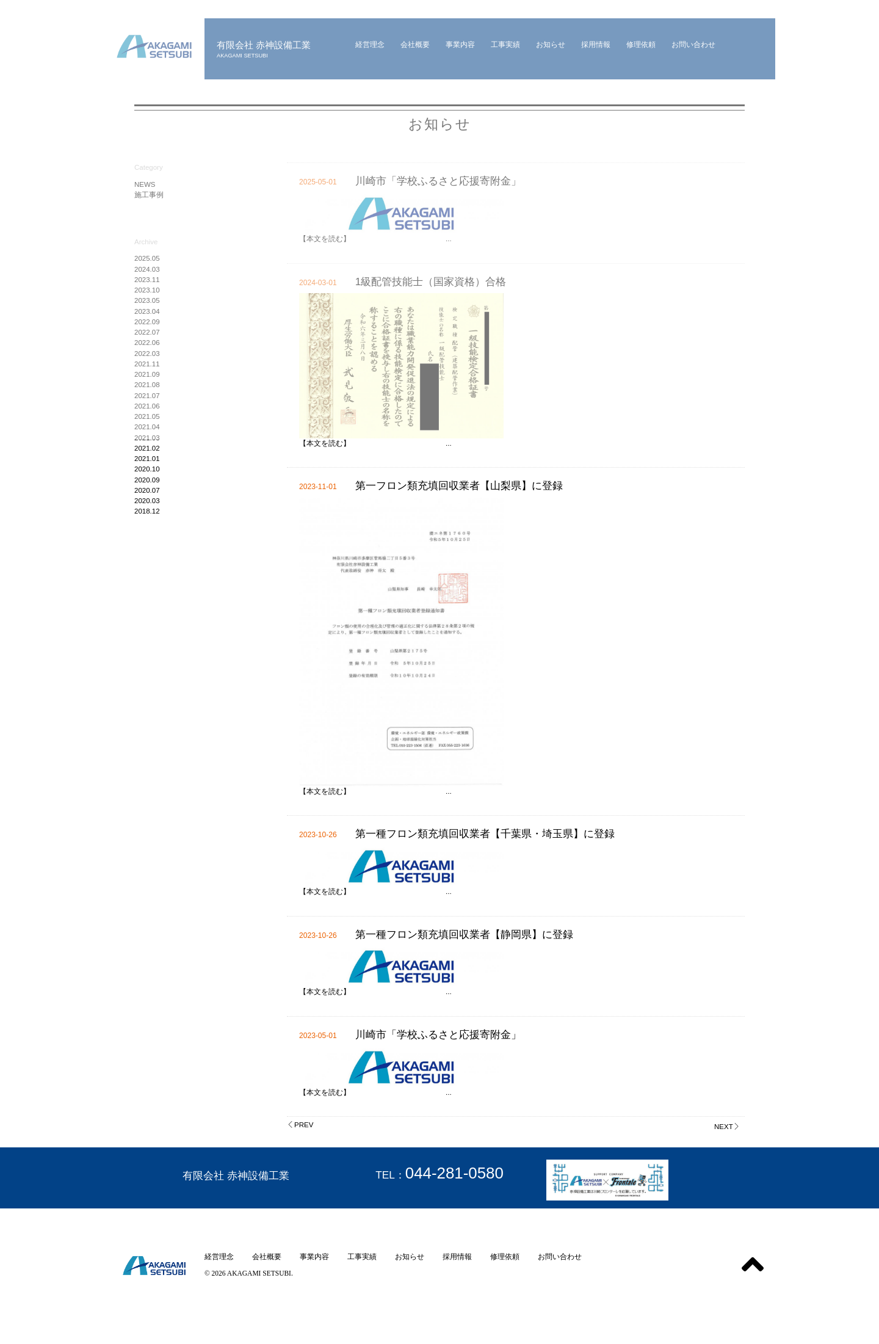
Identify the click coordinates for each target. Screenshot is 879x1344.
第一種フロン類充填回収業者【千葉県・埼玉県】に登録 (485, 833)
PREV (300, 1124)
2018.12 (147, 511)
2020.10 (147, 469)
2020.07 (147, 490)
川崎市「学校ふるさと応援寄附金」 (438, 1034)
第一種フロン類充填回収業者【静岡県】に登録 (464, 934)
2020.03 (147, 500)
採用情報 (457, 1256)
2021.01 (147, 458)
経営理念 (219, 1256)
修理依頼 (504, 1256)
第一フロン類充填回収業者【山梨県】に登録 (459, 485)
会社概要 (266, 1256)
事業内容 (314, 1256)
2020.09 (147, 480)
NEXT (727, 1126)
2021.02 (147, 448)
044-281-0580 (454, 1173)
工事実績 (362, 1256)
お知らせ (409, 1256)
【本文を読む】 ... (375, 443)
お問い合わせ (560, 1256)
